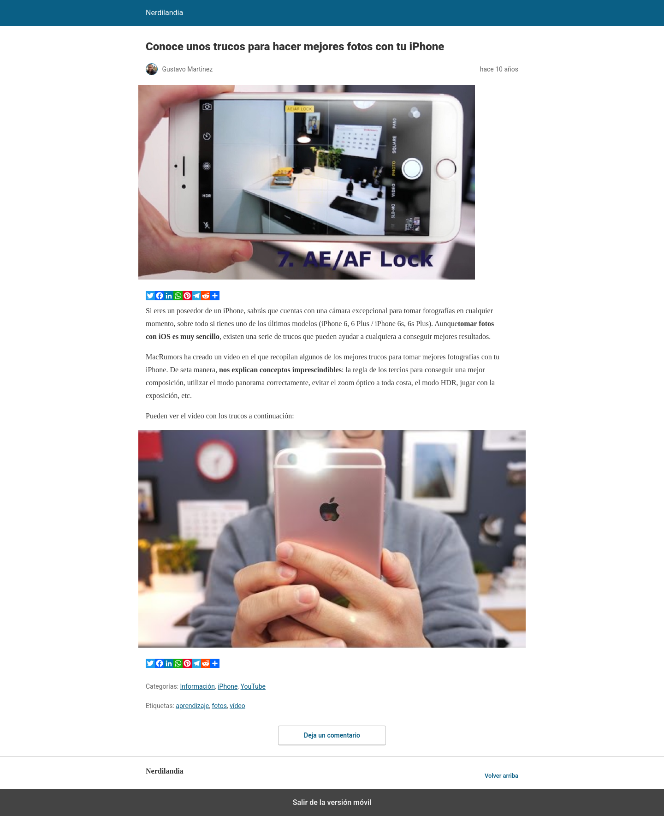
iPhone (227, 686)
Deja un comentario (332, 735)
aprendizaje (192, 705)
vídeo (237, 705)
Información (197, 686)
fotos (219, 705)
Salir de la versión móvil (332, 802)
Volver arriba (501, 775)
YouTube (253, 686)
